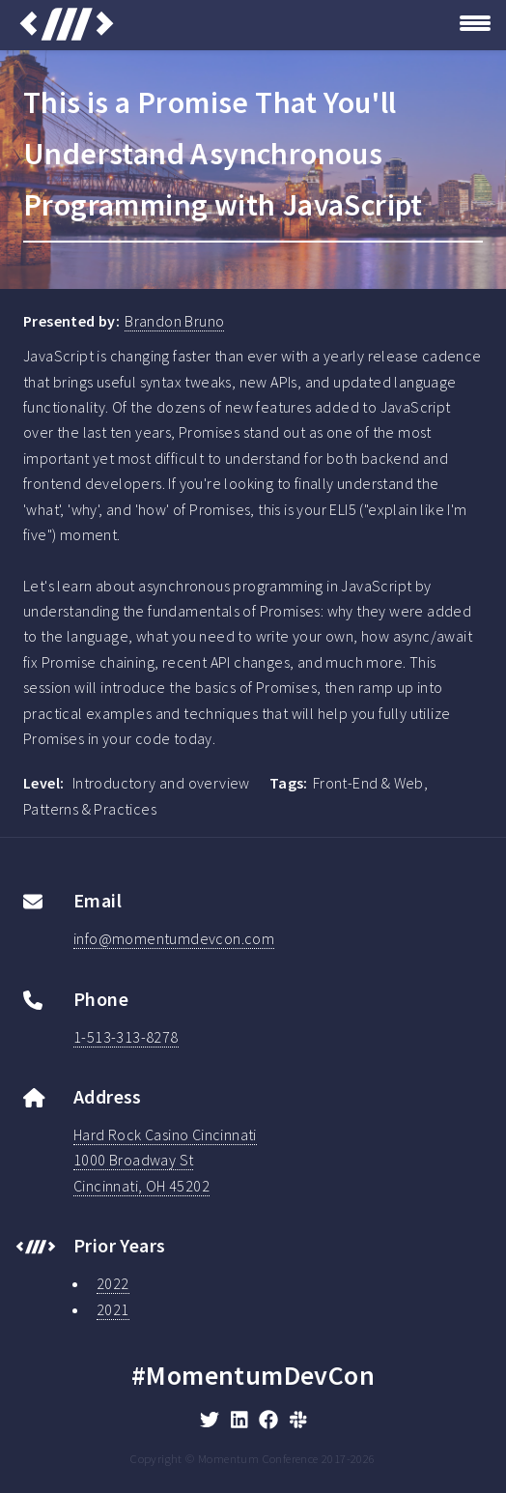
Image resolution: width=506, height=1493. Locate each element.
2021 (113, 1309)
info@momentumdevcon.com (173, 938)
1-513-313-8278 (126, 1037)
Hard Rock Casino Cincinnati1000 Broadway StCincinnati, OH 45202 (165, 1160)
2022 (113, 1283)
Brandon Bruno (174, 320)
